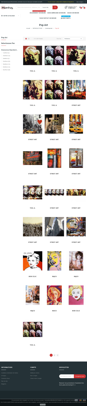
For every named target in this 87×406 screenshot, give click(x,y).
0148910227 (71, 8)
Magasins (3, 384)
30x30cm (6, 64)
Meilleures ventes (34, 373)
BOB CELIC (32, 276)
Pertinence (73, 39)
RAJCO (54, 276)
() (83, 7)
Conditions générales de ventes (9, 373)
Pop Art (4, 38)
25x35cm (6, 61)
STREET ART (76, 105)
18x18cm (6, 55)
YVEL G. (32, 71)
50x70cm (6, 70)
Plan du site (4, 381)
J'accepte (42, 404)
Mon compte (33, 375)
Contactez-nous (5, 378)
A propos (3, 375)
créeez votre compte (35, 378)
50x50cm (6, 67)
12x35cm (6, 53)
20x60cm (6, 58)
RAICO (54, 310)
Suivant (57, 355)
